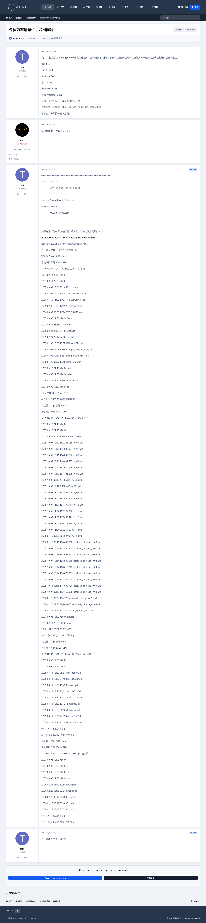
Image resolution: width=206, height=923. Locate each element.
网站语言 (11, 918)
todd (18, 38)
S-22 (22, 140)
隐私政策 (22, 918)
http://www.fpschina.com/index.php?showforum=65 (68, 237)
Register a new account (55, 878)
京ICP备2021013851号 (191, 918)
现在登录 (150, 878)
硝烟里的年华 (57, 38)
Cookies (32, 918)
